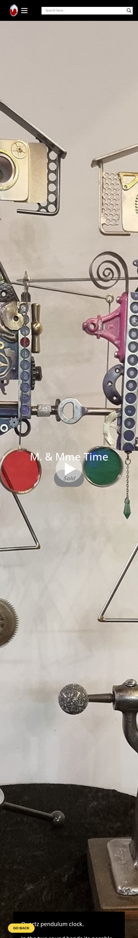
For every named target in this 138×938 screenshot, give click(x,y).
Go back (21, 928)
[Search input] (84, 10)
